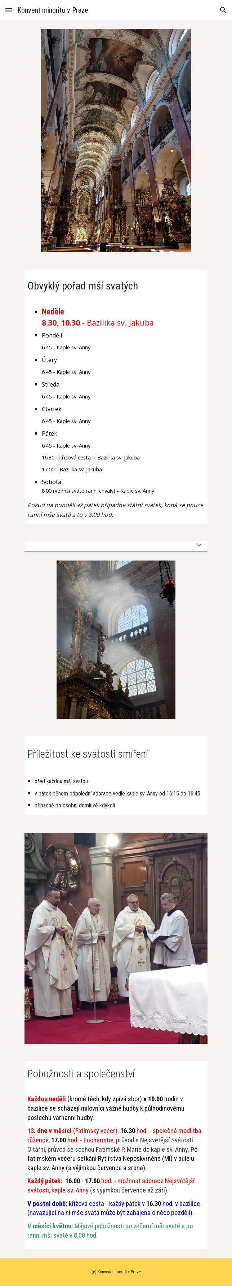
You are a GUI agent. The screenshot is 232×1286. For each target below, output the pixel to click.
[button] (8, 10)
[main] (115, 284)
